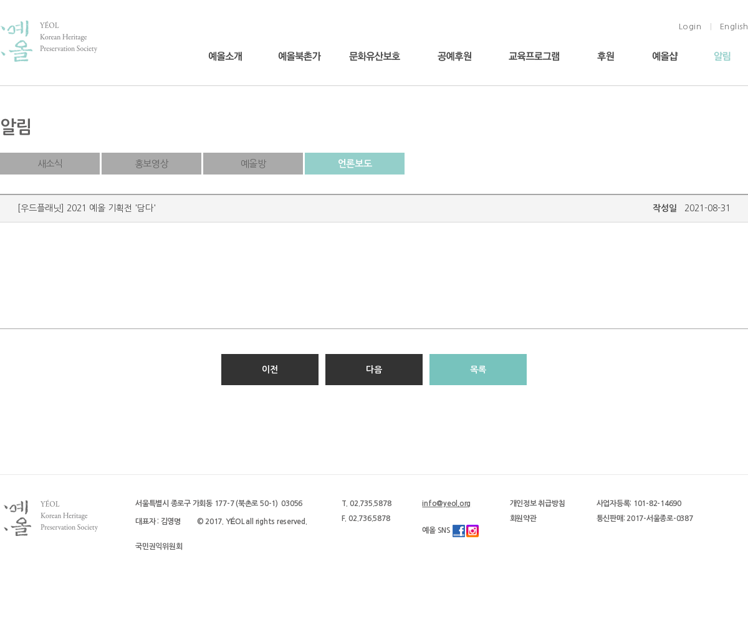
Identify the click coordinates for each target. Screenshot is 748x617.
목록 (478, 369)
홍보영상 (151, 163)
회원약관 (523, 518)
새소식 (50, 163)
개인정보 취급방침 (537, 503)
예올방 (253, 163)
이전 (270, 369)
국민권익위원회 (158, 546)
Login (690, 26)
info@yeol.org (446, 503)
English (734, 26)
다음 (374, 369)
